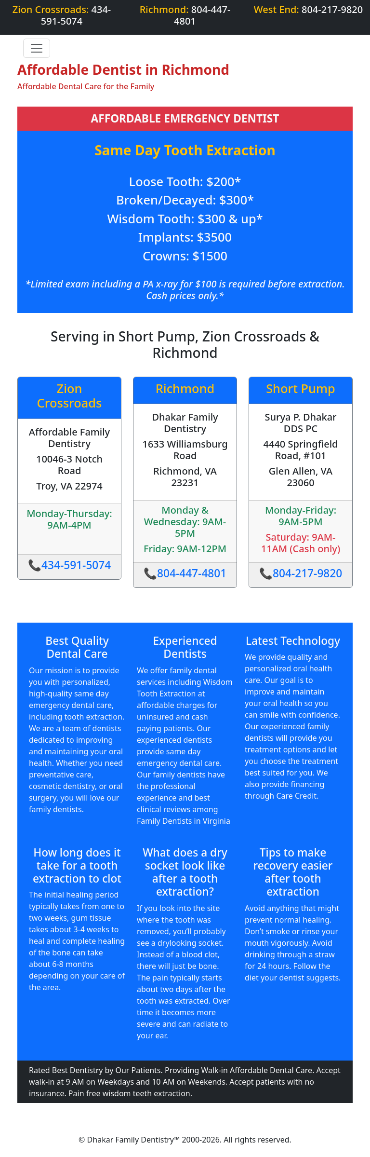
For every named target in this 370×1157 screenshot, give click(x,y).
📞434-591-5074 (69, 565)
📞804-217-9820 (301, 573)
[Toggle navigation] (36, 48)
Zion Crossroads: (62, 15)
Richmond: (185, 15)
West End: (308, 9)
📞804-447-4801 (185, 573)
